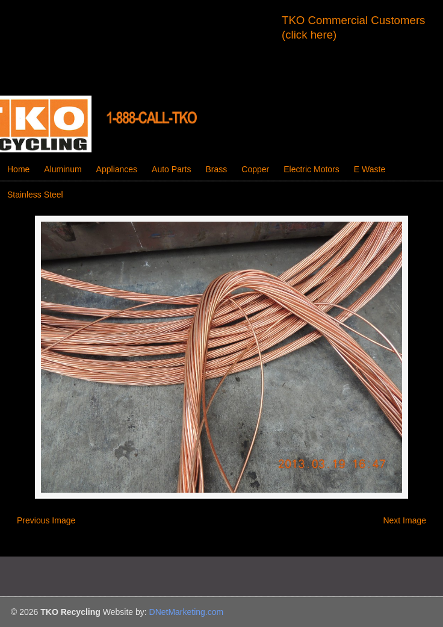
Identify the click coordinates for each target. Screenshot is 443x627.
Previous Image (46, 520)
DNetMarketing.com (186, 612)
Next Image (404, 520)
